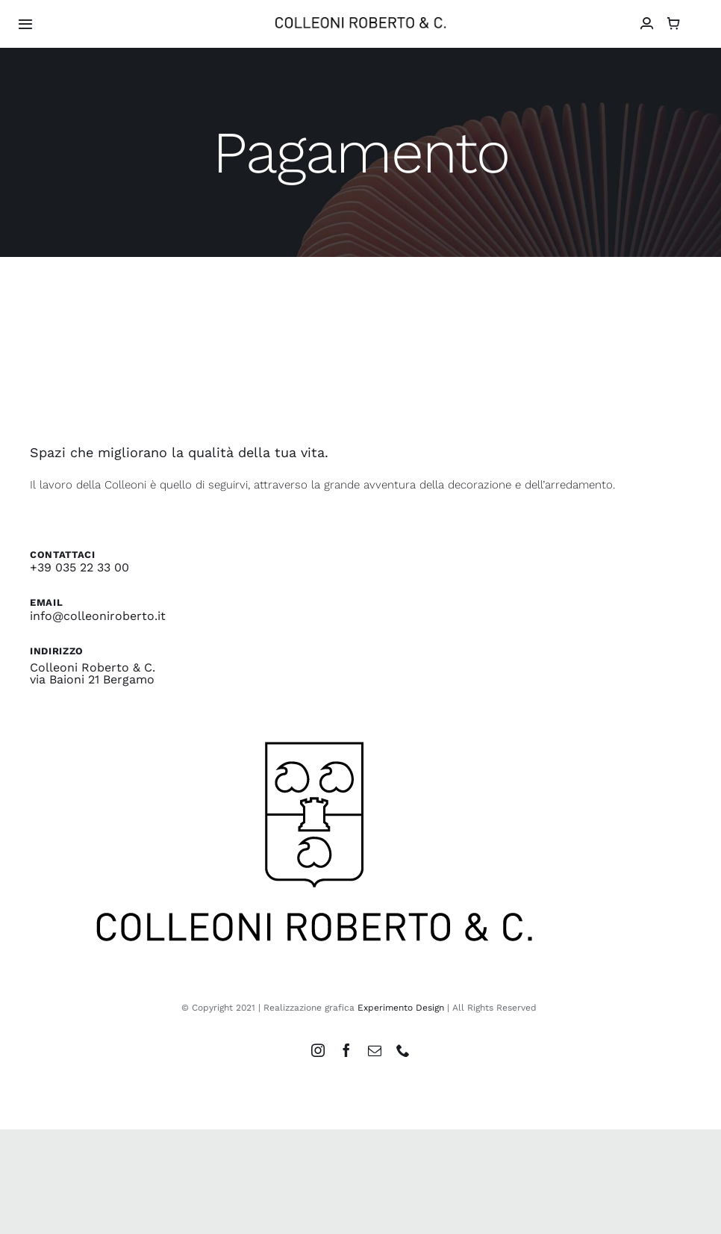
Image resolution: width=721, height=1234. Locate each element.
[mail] (374, 1050)
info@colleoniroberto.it (98, 616)
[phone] (403, 1050)
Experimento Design (401, 1007)
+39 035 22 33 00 (79, 567)
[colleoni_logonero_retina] (360, 23)
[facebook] (346, 1050)
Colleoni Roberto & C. (92, 667)
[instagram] (318, 1050)
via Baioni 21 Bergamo (92, 679)
